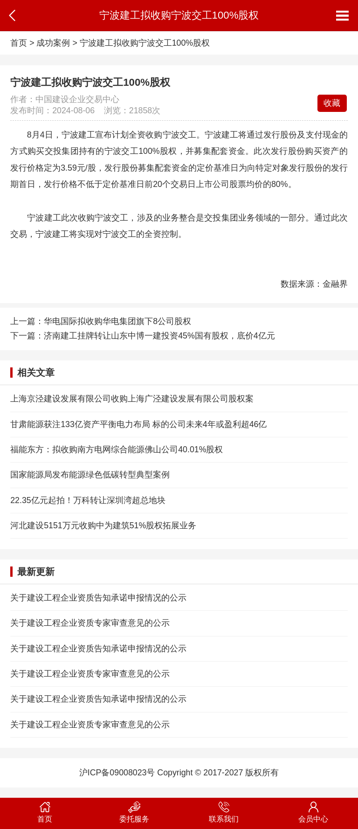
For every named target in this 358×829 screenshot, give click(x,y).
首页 (18, 43)
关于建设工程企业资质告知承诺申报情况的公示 (98, 597)
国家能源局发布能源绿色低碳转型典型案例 (90, 474)
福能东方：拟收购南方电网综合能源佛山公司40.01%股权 (116, 449)
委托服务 (134, 810)
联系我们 (223, 810)
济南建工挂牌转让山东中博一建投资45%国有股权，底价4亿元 (159, 335)
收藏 (332, 103)
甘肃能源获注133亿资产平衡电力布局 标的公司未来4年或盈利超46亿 (138, 424)
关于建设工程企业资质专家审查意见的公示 (90, 623)
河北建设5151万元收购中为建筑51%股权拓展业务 (103, 525)
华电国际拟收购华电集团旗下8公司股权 (117, 321)
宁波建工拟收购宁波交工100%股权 (145, 43)
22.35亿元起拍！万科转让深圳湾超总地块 (87, 500)
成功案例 (53, 43)
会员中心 (313, 810)
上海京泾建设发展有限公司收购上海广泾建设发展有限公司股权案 (132, 398)
